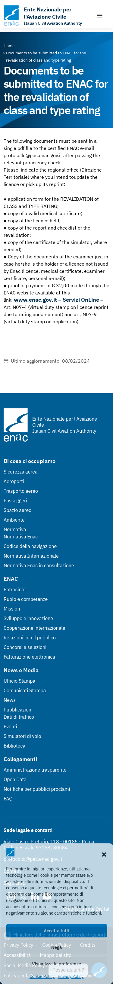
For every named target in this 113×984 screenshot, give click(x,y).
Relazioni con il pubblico (30, 638)
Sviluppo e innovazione (28, 618)
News (10, 700)
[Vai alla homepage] (47, 15)
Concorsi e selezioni (25, 647)
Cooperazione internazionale (34, 628)
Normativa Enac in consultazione (39, 565)
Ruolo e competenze (26, 599)
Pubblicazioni (18, 710)
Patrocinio (15, 589)
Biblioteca (14, 746)
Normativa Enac (21, 537)
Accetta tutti (56, 931)
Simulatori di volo (22, 736)
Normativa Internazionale (31, 556)
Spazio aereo (17, 510)
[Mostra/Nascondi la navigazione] (99, 15)
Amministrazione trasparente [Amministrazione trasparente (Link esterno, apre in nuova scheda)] (35, 770)
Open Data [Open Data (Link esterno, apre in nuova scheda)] (15, 779)
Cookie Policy (42, 976)
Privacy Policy (70, 976)
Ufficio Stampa (19, 681)
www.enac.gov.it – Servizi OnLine (56, 299)
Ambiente (14, 520)
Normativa (15, 529)
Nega (56, 947)
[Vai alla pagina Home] (9, 45)
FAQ (8, 799)
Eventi (10, 727)
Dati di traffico (19, 717)
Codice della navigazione (30, 546)
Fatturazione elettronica (29, 657)
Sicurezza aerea (21, 472)
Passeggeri (15, 501)
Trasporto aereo (21, 491)
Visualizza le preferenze (56, 964)
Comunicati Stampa (25, 690)
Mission (12, 609)
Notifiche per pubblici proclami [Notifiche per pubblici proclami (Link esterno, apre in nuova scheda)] (37, 789)
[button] (104, 854)
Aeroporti (14, 481)
